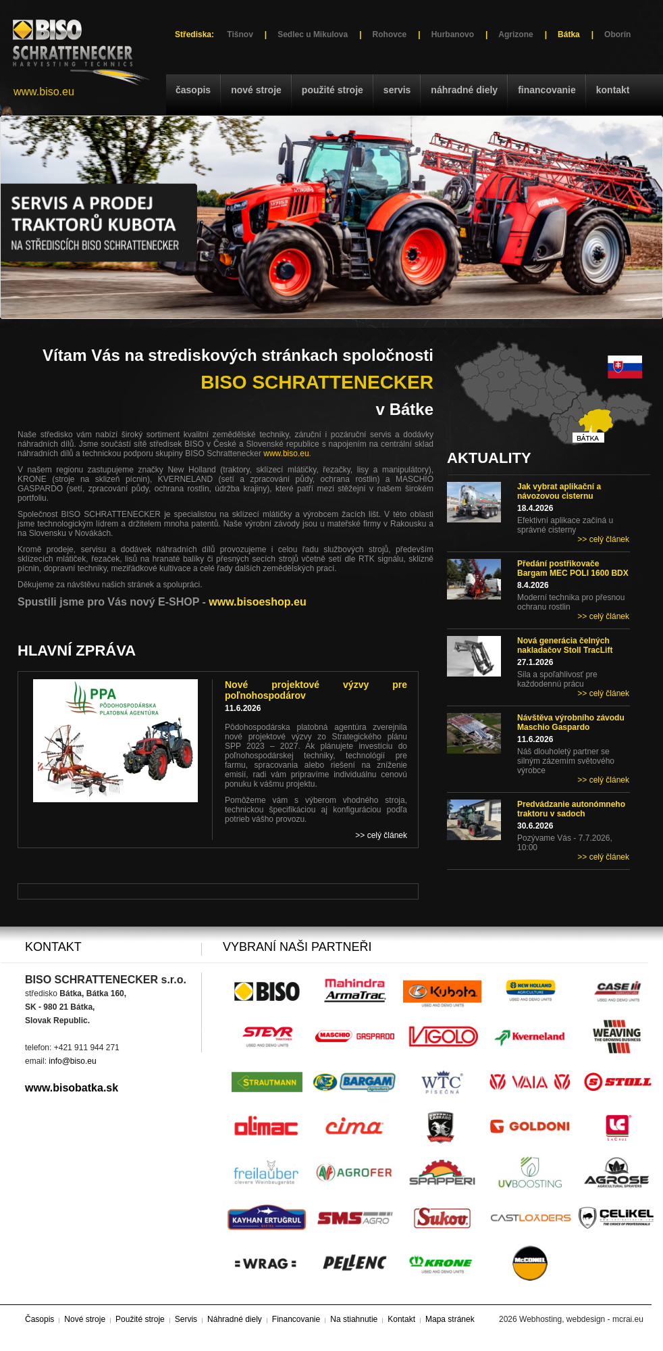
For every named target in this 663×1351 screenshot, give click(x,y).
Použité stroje (332, 89)
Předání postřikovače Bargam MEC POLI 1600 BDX (573, 568)
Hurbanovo (452, 34)
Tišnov (240, 34)
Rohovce (390, 34)
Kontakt (613, 89)
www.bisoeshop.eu (257, 602)
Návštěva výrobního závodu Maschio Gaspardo (571, 722)
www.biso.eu (44, 91)
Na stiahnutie (353, 1319)
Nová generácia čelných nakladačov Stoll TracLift (564, 645)
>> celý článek (603, 539)
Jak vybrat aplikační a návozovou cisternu (559, 491)
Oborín (617, 34)
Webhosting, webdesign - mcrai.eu (581, 1319)
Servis (396, 89)
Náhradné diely (464, 89)
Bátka (569, 34)
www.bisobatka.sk (71, 1088)
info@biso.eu (72, 1061)
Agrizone (515, 34)
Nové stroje (256, 89)
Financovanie (547, 89)
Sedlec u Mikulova (312, 34)
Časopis (193, 89)
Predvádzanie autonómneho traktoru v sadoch (571, 809)
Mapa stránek (450, 1319)
